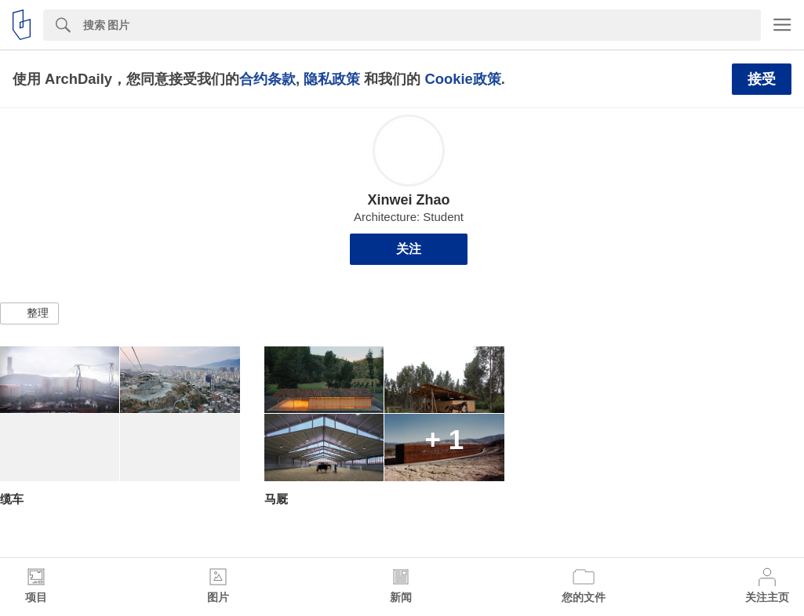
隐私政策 (332, 79)
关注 (408, 248)
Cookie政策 (462, 79)
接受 (762, 79)
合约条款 (267, 79)
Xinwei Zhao (408, 200)
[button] (29, 313)
